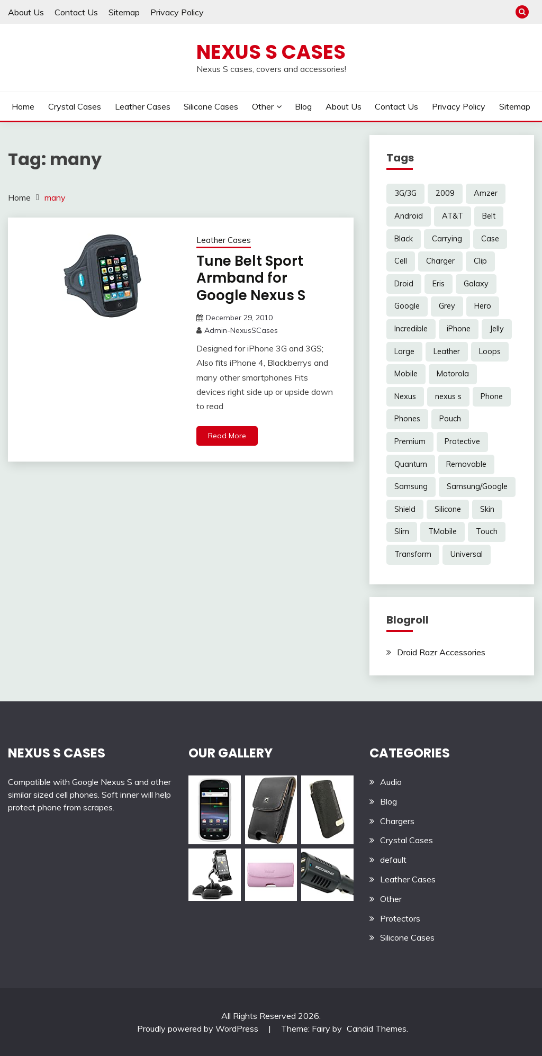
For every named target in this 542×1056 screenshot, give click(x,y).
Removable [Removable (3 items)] (466, 464)
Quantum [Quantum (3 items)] (410, 464)
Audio (391, 782)
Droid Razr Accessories (441, 652)
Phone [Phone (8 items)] (492, 396)
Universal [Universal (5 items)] (466, 554)
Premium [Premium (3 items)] (410, 441)
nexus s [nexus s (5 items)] (448, 396)
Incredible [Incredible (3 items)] (411, 328)
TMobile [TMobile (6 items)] (442, 531)
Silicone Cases (211, 106)
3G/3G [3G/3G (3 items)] (405, 193)
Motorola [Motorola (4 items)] (453, 373)
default (393, 859)
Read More (227, 435)
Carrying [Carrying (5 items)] (447, 238)
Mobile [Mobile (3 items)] (406, 373)
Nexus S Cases (271, 52)
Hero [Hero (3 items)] (482, 306)
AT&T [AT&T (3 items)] (452, 216)
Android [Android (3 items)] (408, 216)
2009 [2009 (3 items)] (445, 193)
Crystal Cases (74, 106)
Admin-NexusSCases (241, 330)
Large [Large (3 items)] (404, 351)
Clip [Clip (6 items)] (480, 261)
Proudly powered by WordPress (198, 1028)
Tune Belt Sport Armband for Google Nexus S (250, 278)
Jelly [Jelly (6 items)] (497, 328)
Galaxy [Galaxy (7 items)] (476, 283)
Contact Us (76, 12)
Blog (303, 106)
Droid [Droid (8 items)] (403, 283)
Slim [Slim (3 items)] (401, 531)
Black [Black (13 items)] (403, 238)
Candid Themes (376, 1028)
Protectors (400, 918)
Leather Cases (142, 106)
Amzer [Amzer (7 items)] (486, 193)
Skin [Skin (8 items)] (487, 509)
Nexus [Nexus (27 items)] (405, 396)
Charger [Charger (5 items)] (440, 261)
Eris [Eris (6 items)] (438, 283)
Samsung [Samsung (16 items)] (411, 486)
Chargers (397, 821)
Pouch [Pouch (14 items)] (450, 418)
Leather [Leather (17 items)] (446, 351)
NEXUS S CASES (56, 753)
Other (263, 106)
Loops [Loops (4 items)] (490, 351)
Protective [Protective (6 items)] (462, 441)
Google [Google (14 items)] (407, 306)
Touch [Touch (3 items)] (487, 531)
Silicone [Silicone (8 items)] (448, 509)
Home (23, 106)
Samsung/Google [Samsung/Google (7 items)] (477, 486)
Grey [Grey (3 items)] (447, 306)
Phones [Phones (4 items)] (407, 418)
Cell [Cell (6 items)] (400, 261)
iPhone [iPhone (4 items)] (459, 328)
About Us (26, 12)
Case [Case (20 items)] (490, 238)
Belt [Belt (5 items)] (488, 216)
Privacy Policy (177, 12)
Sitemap (124, 12)
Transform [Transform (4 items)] (412, 554)
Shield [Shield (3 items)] (404, 509)
